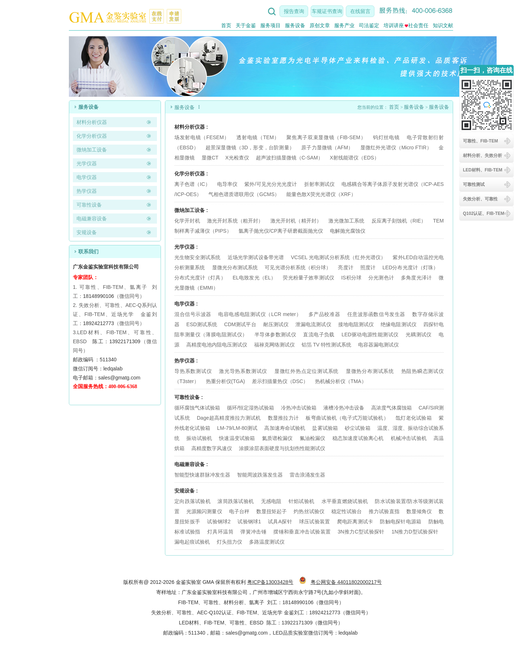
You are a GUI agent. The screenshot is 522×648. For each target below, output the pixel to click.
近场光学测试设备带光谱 (256, 257)
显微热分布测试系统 (370, 371)
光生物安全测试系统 (197, 257)
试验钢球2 (219, 521)
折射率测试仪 (319, 184)
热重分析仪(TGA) (225, 381)
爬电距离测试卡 (355, 521)
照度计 (368, 267)
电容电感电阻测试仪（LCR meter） (259, 314)
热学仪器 (86, 191)
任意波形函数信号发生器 (376, 314)
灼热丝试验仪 (309, 511)
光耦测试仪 (419, 334)
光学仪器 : (186, 247)
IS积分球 (351, 278)
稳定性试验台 (346, 511)
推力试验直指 (384, 511)
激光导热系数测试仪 (243, 371)
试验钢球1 (249, 521)
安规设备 (86, 232)
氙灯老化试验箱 (413, 418)
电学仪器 (86, 177)
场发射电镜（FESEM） (201, 137)
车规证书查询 (327, 11)
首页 (226, 25)
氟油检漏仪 (313, 438)
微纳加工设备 (91, 150)
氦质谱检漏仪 (277, 438)
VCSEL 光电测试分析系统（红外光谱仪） (338, 257)
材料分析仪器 (91, 122)
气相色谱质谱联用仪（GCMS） (243, 194)
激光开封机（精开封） (296, 221)
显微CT (210, 158)
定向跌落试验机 (192, 501)
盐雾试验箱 (325, 428)
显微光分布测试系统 (235, 267)
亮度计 (345, 267)
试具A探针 (280, 521)
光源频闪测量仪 (204, 511)
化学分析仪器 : (191, 173)
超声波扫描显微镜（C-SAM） (289, 158)
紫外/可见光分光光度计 (270, 184)
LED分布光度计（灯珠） (410, 267)
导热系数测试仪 (193, 371)
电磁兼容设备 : (191, 464)
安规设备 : (186, 491)
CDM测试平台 (240, 324)
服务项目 (270, 25)
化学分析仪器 (91, 136)
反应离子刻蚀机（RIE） (399, 221)
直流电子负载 (318, 334)
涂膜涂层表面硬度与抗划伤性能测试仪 (282, 448)
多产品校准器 (324, 314)
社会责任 (416, 25)
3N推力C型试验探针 (361, 532)
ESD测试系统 (201, 324)
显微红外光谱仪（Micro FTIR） (396, 147)
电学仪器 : (186, 304)
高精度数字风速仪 (211, 448)
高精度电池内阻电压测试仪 (216, 345)
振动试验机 (199, 438)
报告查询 (294, 11)
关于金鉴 (246, 25)
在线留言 (360, 11)
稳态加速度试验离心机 (358, 438)
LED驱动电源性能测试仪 (369, 334)
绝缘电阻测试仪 (399, 324)
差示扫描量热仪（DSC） (280, 381)
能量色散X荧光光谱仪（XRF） (321, 194)
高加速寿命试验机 (284, 428)
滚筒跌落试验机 (236, 501)
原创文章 (320, 25)
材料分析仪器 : (191, 127)
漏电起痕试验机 (192, 542)
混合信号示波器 (192, 314)
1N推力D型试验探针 (415, 532)
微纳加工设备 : (191, 210)
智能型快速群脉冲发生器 (202, 475)
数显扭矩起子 (271, 511)
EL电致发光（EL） (254, 278)
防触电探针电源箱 (400, 521)
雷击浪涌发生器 (307, 475)
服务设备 (295, 25)
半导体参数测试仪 (275, 334)
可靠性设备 (89, 205)
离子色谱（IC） (192, 184)
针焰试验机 (301, 501)
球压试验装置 (314, 521)
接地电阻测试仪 (356, 324)
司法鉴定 (369, 25)
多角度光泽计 (416, 278)
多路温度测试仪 (267, 542)
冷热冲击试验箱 (298, 408)
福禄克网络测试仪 (274, 345)
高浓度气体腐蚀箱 (391, 408)
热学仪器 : (186, 361)
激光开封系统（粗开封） (235, 221)
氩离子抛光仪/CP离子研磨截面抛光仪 (281, 231)
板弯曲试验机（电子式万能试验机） (347, 418)
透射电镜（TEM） (257, 137)
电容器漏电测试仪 (378, 345)
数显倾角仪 (419, 511)
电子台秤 (239, 511)
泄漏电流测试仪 (313, 324)
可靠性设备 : (188, 397)
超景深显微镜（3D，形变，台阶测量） (250, 147)
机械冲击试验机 (409, 438)
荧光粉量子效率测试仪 (308, 278)
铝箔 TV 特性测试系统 (327, 345)
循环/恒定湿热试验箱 (251, 408)
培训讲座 (394, 25)
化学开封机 (187, 221)
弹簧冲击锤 (253, 532)
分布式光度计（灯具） (200, 278)
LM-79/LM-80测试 (237, 428)
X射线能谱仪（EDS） (354, 158)
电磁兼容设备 (91, 218)
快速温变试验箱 (237, 438)
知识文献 (443, 25)
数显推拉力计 (283, 418)
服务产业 (344, 25)
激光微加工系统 (346, 221)
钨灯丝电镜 (386, 137)
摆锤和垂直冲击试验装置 (302, 532)
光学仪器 (86, 163)
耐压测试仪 (276, 324)
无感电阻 (271, 501)
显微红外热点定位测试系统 (306, 371)
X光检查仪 (237, 158)
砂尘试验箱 (358, 428)
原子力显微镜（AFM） (327, 147)
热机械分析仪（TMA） (340, 381)
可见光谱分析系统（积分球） (298, 267)
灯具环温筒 (220, 532)
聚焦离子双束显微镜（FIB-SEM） (326, 137)
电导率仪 (227, 184)
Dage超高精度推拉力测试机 (229, 418)
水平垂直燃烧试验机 (345, 501)
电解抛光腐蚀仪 (347, 231)
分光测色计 (381, 278)
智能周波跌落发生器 (260, 475)
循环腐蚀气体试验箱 (197, 408)
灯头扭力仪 (229, 542)
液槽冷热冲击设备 (343, 408)
